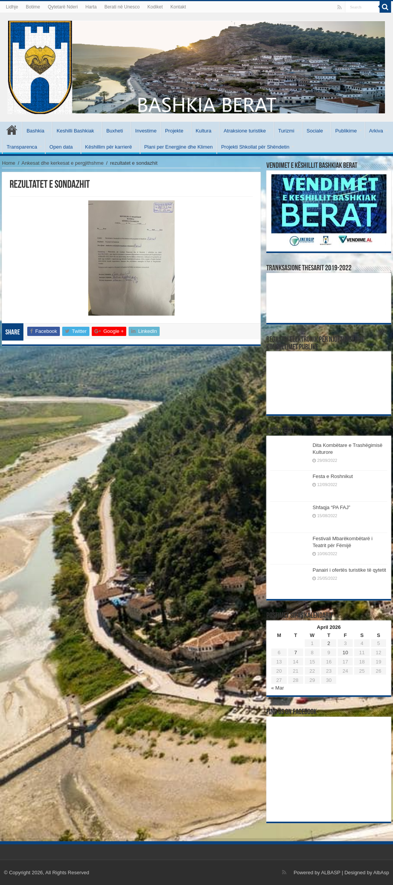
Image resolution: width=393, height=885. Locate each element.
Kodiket (155, 7)
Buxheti (114, 131)
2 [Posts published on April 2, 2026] (328, 643)
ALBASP (330, 872)
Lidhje (12, 7)
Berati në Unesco (122, 7)
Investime (146, 131)
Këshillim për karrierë (108, 147)
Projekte (174, 131)
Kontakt (178, 7)
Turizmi (286, 131)
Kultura (203, 131)
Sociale (315, 131)
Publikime (346, 131)
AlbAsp (381, 872)
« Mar (277, 688)
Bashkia (35, 131)
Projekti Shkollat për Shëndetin (255, 147)
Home (8, 163)
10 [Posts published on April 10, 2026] (345, 652)
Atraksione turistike (245, 131)
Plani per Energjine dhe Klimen (178, 147)
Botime (33, 7)
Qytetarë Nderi (63, 7)
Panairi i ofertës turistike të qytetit (349, 570)
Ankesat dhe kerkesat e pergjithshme (62, 163)
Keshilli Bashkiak (75, 131)
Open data (61, 147)
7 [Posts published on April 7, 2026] (295, 652)
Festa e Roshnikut (332, 476)
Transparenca (22, 147)
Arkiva (376, 131)
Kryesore (12, 130)
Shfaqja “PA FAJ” (334, 507)
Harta (91, 7)
